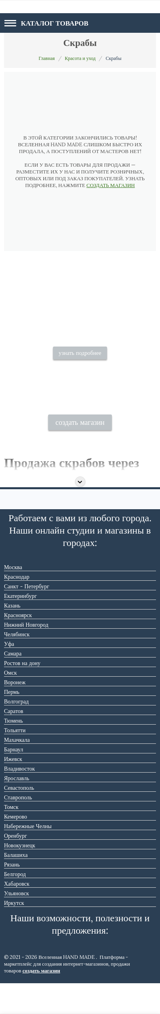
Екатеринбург (20, 626)
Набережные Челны (28, 856)
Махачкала (17, 770)
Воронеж (15, 712)
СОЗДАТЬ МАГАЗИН (111, 185)
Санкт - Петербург (26, 616)
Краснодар (16, 607)
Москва (13, 597)
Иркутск (14, 933)
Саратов (13, 741)
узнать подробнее (80, 376)
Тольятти (15, 760)
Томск (11, 837)
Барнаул (13, 779)
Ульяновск (16, 923)
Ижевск (13, 789)
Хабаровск (16, 914)
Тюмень (13, 751)
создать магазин (80, 452)
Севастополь (19, 818)
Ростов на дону (22, 693)
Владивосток (19, 799)
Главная (46, 58)
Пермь (11, 722)
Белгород (15, 904)
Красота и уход (80, 58)
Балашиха (16, 885)
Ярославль (16, 808)
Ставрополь (18, 827)
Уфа (9, 674)
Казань (12, 635)
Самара (13, 683)
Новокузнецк (19, 875)
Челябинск (17, 664)
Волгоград (16, 731)
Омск (10, 703)
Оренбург (15, 866)
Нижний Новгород (26, 655)
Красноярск (18, 645)
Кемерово (15, 847)
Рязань (12, 894)
